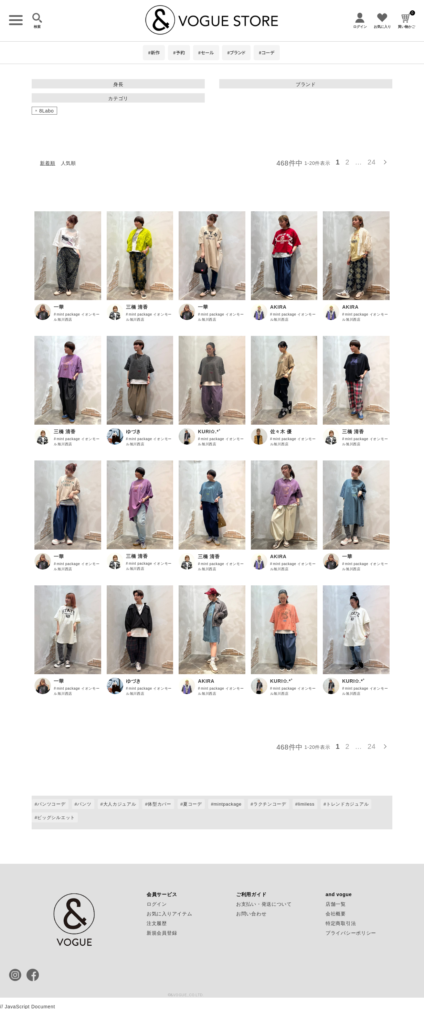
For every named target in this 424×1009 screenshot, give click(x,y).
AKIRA (278, 307)
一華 (59, 307)
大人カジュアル (119, 804)
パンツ (84, 804)
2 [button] (347, 162)
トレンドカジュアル (347, 804)
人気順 (68, 163)
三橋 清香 (137, 307)
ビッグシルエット (56, 817)
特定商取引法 (341, 923)
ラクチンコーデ (269, 804)
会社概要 (336, 913)
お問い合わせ (251, 913)
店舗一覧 (336, 904)
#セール (206, 52)
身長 (118, 84)
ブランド (306, 84)
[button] (385, 161)
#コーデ (267, 52)
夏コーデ (192, 804)
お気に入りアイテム (169, 913)
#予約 (179, 52)
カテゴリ (118, 98)
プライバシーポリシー (351, 933)
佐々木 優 (281, 431)
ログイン (157, 904)
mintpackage (228, 804)
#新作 (154, 52)
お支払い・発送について (264, 904)
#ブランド (236, 52)
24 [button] (372, 162)
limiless (306, 804)
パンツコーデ (51, 804)
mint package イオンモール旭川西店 (76, 316)
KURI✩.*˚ (209, 431)
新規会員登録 (162, 933)
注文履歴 (157, 923)
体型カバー (159, 804)
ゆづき (133, 431)
